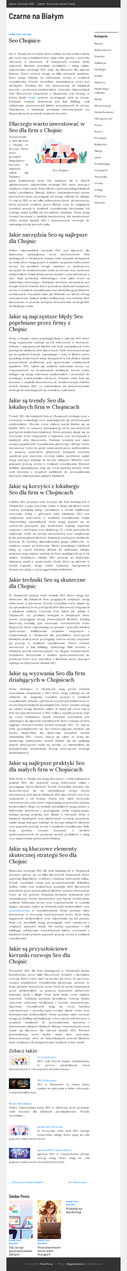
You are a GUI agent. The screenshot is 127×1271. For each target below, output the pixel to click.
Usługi (98, 189)
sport (98, 157)
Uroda (98, 183)
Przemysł (100, 138)
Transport (101, 170)
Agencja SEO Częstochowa (54, 1150)
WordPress (46, 1264)
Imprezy (99, 82)
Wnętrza (100, 196)
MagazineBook (75, 1264)
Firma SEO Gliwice (20, 1103)
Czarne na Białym (36, 16)
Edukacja (100, 62)
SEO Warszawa (46, 1080)
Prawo (98, 131)
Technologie (102, 163)
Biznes (98, 43)
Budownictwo (103, 50)
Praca (98, 125)
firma (31, 97)
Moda (98, 99)
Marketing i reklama (20, 34)
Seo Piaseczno (78, 1182)
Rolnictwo (100, 144)
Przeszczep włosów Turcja (60, 3)
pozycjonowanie (19, 910)
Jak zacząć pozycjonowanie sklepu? (20, 1250)
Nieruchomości (104, 112)
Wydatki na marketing (74, 1210)
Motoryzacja (102, 105)
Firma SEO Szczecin (50, 1126)
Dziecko (99, 56)
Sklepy (98, 151)
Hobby (98, 75)
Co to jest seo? (46, 1057)
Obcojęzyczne (103, 118)
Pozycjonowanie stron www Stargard (49, 1250)
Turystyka (100, 176)
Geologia (100, 69)
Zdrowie (99, 202)
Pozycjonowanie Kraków (26, 1182)
